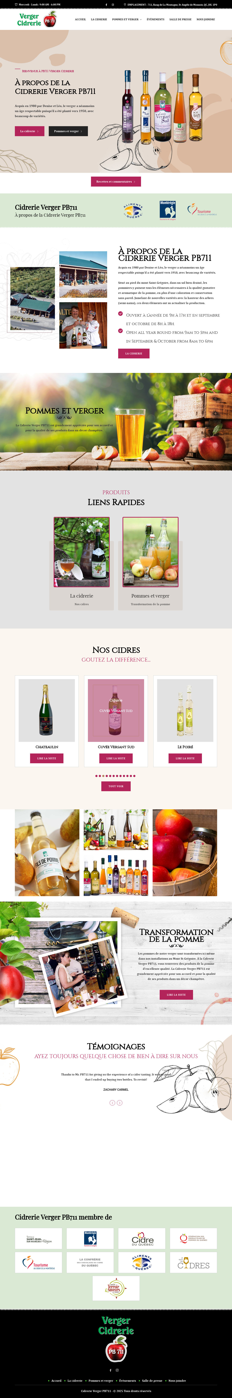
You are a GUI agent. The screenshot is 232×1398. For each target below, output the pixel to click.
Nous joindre (206, 19)
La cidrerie (99, 19)
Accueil (80, 19)
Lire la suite (46, 758)
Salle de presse (180, 19)
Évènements (155, 19)
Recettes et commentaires (116, 181)
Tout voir (116, 786)
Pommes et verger (127, 19)
